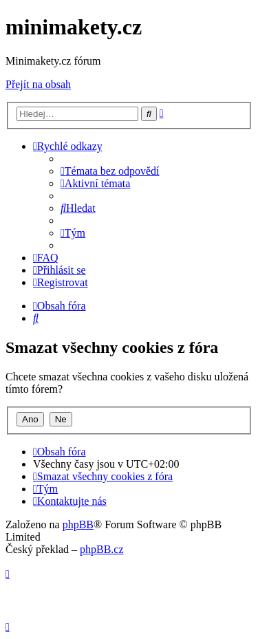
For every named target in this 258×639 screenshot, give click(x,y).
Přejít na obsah (38, 84)
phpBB (78, 524)
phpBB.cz (102, 549)
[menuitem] (110, 171)
